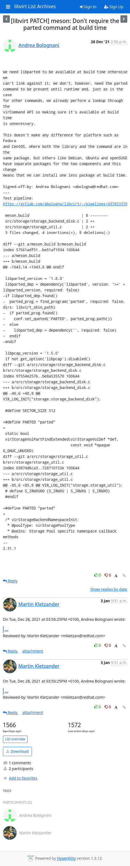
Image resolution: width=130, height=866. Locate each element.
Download (17, 751)
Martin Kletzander (39, 604)
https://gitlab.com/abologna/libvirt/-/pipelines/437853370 (65, 203)
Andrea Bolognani (39, 45)
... (6, 629)
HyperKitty (66, 858)
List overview (15, 739)
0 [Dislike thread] (108, 575)
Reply (10, 580)
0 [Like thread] (98, 575)
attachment (32, 651)
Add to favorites (20, 778)
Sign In (88, 6)
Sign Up (113, 6)
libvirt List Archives (35, 6)
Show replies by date (108, 589)
